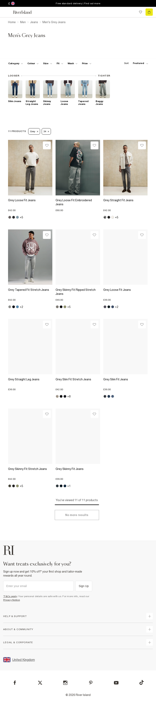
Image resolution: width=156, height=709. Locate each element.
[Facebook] (15, 682)
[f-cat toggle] (15, 63)
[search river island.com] (132, 12)
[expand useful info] (149, 629)
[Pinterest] (90, 682)
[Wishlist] (47, 145)
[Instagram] (65, 682)
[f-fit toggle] (60, 63)
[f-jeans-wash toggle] (72, 63)
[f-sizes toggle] (47, 63)
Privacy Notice (11, 600)
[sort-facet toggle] (135, 63)
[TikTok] (141, 682)
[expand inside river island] (149, 642)
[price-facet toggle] (86, 63)
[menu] (6, 12)
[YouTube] (116, 682)
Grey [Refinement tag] (34, 131)
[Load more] (77, 515)
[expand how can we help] (149, 616)
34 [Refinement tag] (46, 131)
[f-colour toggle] (33, 63)
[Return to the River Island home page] (25, 12)
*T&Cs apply (10, 596)
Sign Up (84, 586)
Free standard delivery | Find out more (78, 3)
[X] (40, 683)
